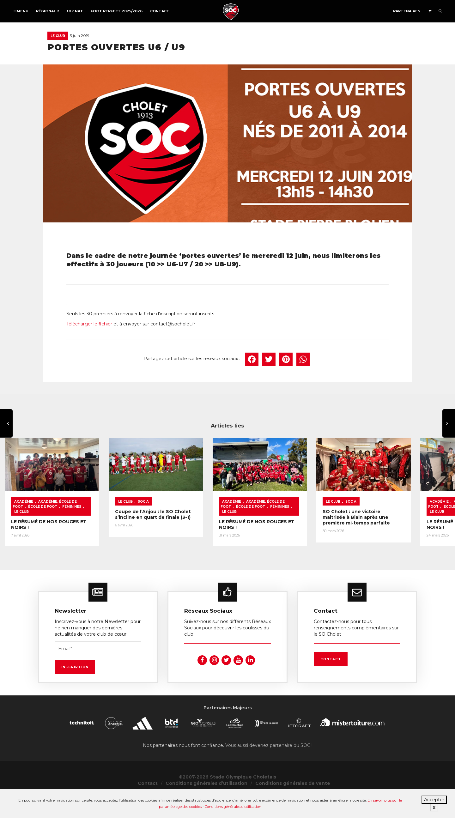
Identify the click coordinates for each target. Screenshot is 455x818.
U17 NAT (75, 11)
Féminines (23, 533)
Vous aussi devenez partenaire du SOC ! (268, 767)
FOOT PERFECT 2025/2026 (117, 11)
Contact (159, 11)
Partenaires (406, 11)
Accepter (434, 800)
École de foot (107, 528)
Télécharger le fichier (89, 324)
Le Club (58, 36)
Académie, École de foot (63, 528)
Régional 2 (47, 11)
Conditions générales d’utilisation (233, 806)
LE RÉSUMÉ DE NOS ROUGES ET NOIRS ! (58, 543)
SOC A (191, 528)
